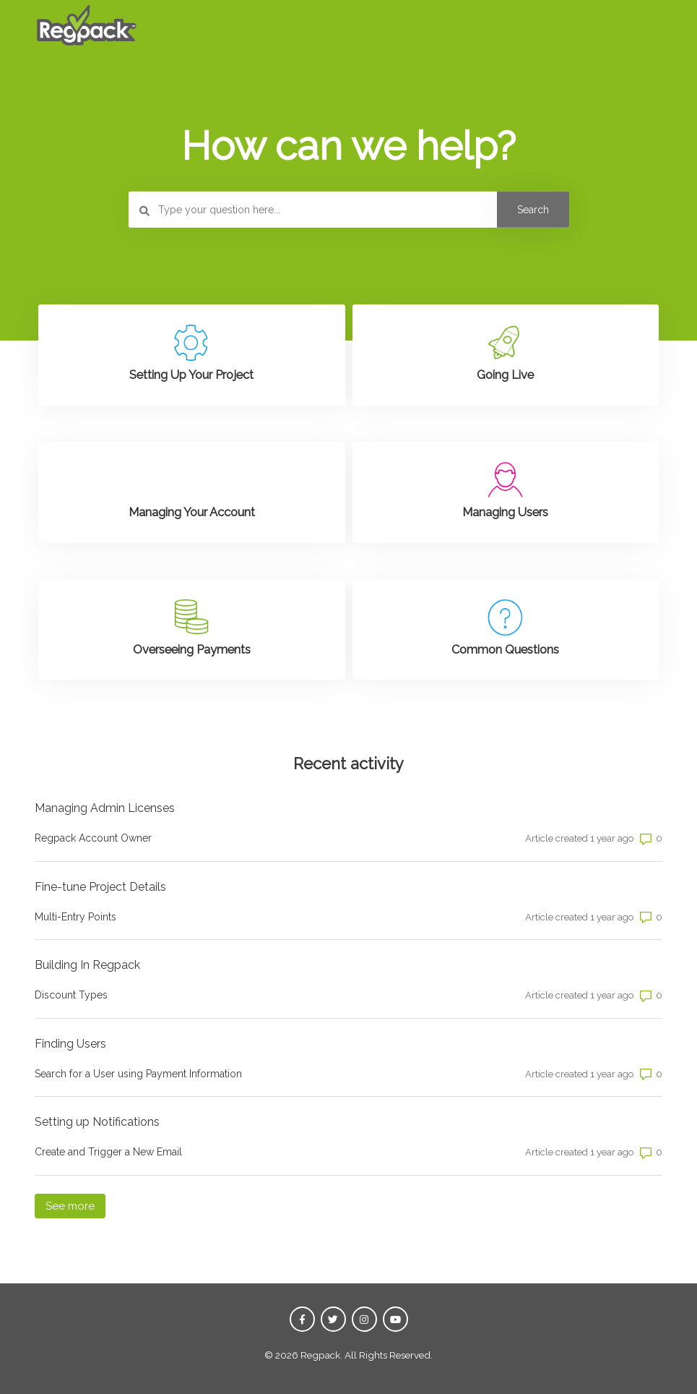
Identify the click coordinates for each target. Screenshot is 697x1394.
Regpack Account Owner (93, 838)
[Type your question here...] (349, 210)
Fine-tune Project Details (100, 887)
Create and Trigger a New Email (108, 1152)
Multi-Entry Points (75, 917)
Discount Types (71, 995)
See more (75, 1205)
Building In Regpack (87, 965)
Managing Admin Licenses (105, 808)
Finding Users (70, 1044)
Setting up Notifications (97, 1122)
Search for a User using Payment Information (138, 1073)
